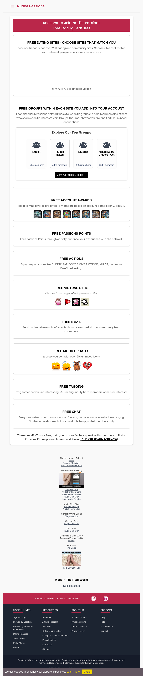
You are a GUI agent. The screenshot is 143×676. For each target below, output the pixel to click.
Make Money (19, 643)
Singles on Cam (71, 523)
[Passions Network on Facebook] (94, 598)
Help (103, 622)
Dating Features (20, 634)
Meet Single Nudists (71, 494)
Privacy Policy (78, 631)
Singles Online (71, 516)
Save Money (19, 638)
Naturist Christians (71, 463)
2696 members (106, 165)
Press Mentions (79, 622)
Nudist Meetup (71, 585)
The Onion (72, 548)
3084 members (83, 165)
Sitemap (46, 649)
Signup (16, 617)
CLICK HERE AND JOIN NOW (99, 439)
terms (69, 663)
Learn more (73, 671)
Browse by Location (22, 622)
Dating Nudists (71, 488)
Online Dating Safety (52, 631)
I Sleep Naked (60, 153)
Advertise (46, 617)
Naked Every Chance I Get (107, 153)
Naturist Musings (71, 506)
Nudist (36, 151)
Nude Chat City (71, 497)
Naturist (83, 151)
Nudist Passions (31, 6)
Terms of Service (79, 626)
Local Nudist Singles (71, 499)
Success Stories (79, 617)
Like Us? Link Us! (71, 566)
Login (24, 617)
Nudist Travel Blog (71, 509)
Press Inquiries (49, 640)
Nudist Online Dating (71, 492)
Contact (104, 631)
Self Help (46, 626)
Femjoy (71, 540)
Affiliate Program (50, 622)
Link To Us (47, 644)
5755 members (36, 165)
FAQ (103, 617)
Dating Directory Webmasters (56, 635)
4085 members (59, 165)
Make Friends (107, 626)
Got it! (87, 671)
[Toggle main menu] (12, 6)
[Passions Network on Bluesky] (106, 598)
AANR (71, 460)
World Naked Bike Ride (71, 465)
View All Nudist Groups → (71, 174)
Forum (16, 647)
